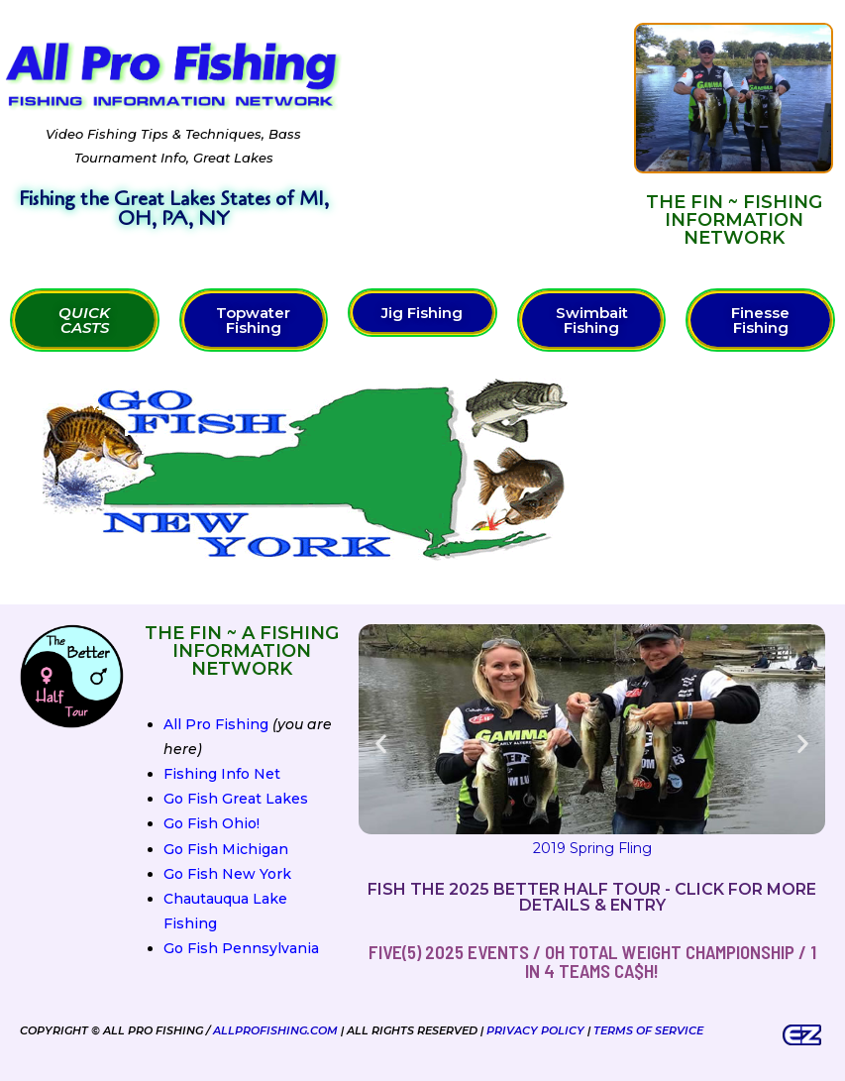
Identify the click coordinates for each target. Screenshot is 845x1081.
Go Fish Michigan (225, 849)
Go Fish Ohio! (211, 823)
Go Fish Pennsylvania (241, 948)
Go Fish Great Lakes (235, 799)
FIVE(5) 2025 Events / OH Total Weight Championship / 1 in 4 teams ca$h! (592, 961)
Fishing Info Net (221, 774)
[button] (381, 742)
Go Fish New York (227, 874)
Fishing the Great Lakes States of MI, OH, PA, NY (174, 208)
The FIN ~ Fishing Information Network (734, 220)
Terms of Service (648, 1030)
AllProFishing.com (275, 1030)
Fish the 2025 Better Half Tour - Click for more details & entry (592, 897)
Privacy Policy (535, 1030)
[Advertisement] (488, 135)
